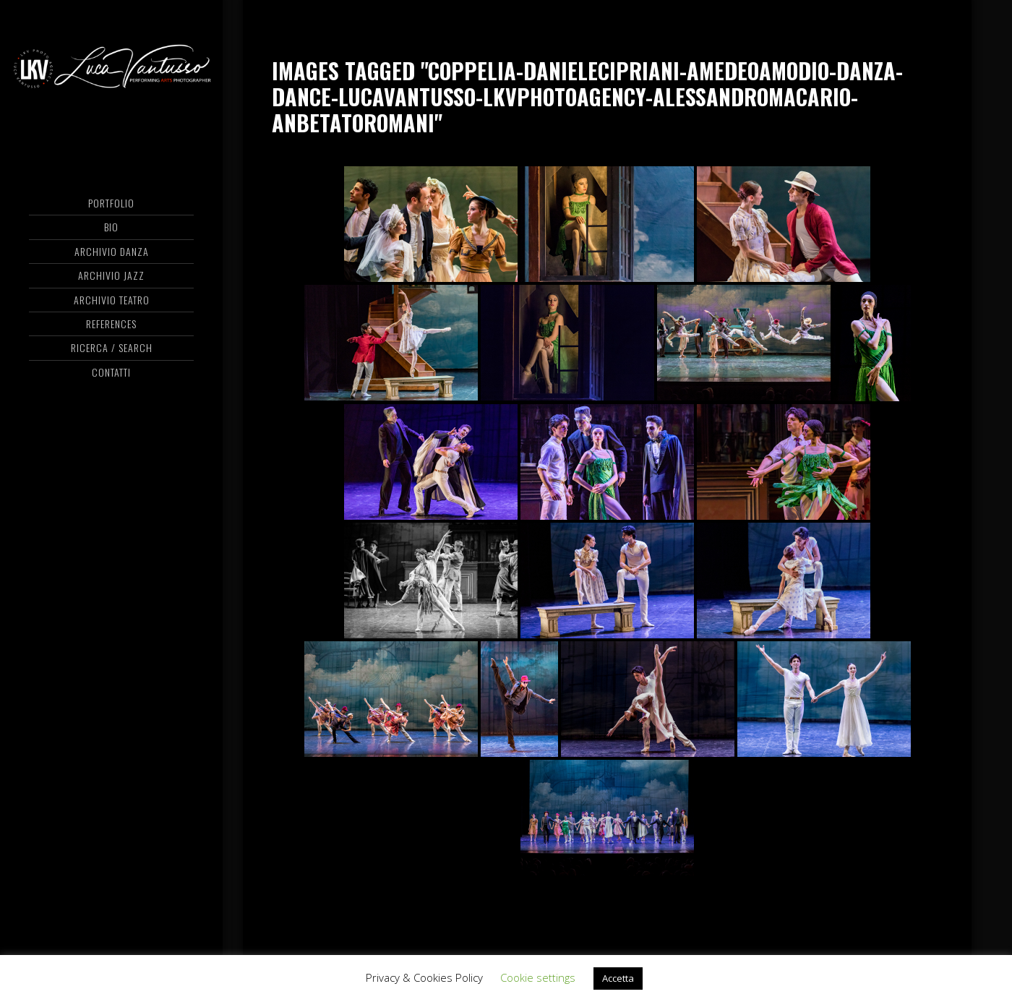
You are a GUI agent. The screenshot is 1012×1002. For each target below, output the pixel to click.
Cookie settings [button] (537, 977)
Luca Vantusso (111, 68)
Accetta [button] (618, 978)
